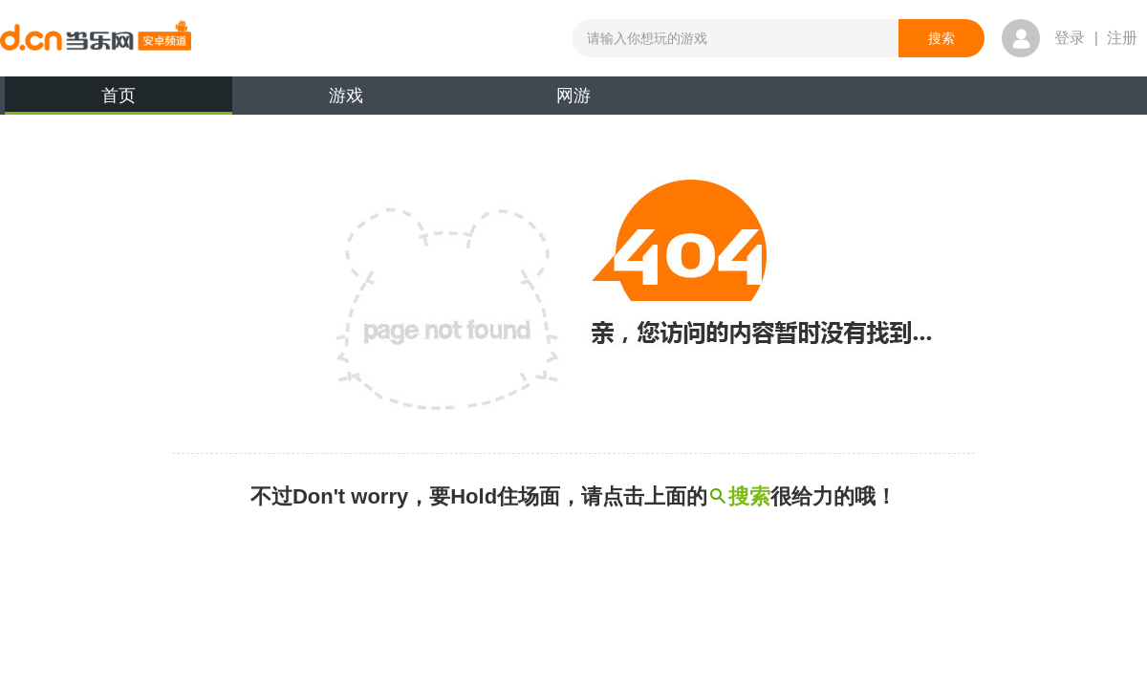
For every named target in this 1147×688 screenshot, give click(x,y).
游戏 (346, 95)
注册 (1122, 38)
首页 (118, 100)
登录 (1069, 38)
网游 (573, 95)
